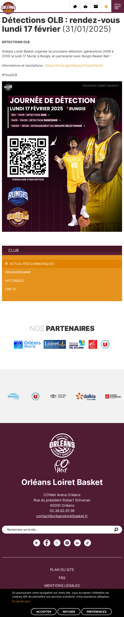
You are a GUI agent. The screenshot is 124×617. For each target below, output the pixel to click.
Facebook (46, 542)
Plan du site (62, 570)
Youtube (36, 542)
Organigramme (18, 272)
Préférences (96, 611)
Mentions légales (62, 585)
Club (13, 250)
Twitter (57, 542)
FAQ (62, 578)
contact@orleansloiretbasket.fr (62, 516)
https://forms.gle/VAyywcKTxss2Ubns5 (74, 65)
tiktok (87, 542)
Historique (14, 281)
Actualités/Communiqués (32, 264)
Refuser (69, 611)
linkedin (77, 542)
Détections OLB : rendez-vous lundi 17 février (35, 257)
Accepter (43, 611)
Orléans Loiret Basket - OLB (8, 8)
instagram (67, 542)
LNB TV (10, 289)
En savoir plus (21, 601)
